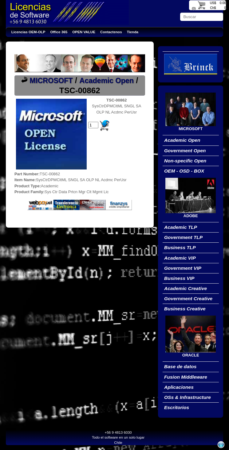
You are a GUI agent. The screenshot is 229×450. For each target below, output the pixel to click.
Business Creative (185, 308)
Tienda (132, 32)
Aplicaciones (179, 387)
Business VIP (179, 278)
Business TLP (180, 247)
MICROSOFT (51, 81)
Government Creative (188, 298)
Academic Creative (185, 288)
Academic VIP (180, 258)
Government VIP (182, 268)
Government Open (185, 150)
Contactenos (111, 32)
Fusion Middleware (185, 377)
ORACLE (190, 355)
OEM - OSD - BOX (184, 170)
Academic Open (106, 81)
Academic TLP (180, 227)
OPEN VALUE (83, 32)
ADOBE (191, 215)
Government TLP (183, 237)
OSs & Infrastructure (187, 397)
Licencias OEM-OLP (28, 32)
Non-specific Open (185, 160)
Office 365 (58, 32)
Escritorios (176, 407)
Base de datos (180, 366)
